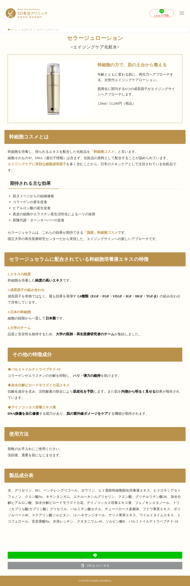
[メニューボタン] (182, 13)
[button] (95, 555)
